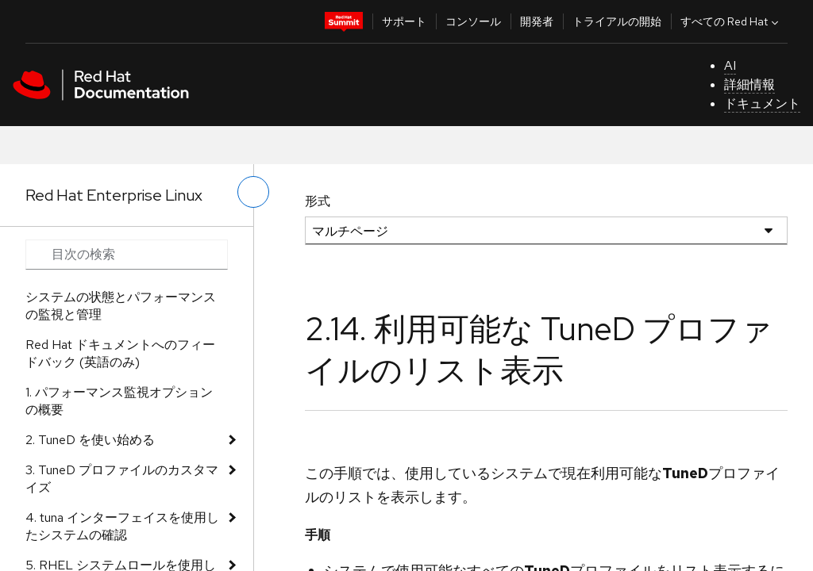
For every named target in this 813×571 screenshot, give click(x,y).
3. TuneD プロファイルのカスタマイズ (121, 479)
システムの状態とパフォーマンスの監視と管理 (120, 306)
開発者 (536, 21)
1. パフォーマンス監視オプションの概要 (119, 401)
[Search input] (126, 255)
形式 (317, 201)
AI (730, 65)
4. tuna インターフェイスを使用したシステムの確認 (122, 526)
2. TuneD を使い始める (90, 439)
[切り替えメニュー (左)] (253, 192)
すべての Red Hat (731, 21)
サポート (404, 21)
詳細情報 (749, 84)
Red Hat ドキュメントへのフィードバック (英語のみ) (120, 353)
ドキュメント (762, 103)
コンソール (473, 21)
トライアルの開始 (616, 21)
